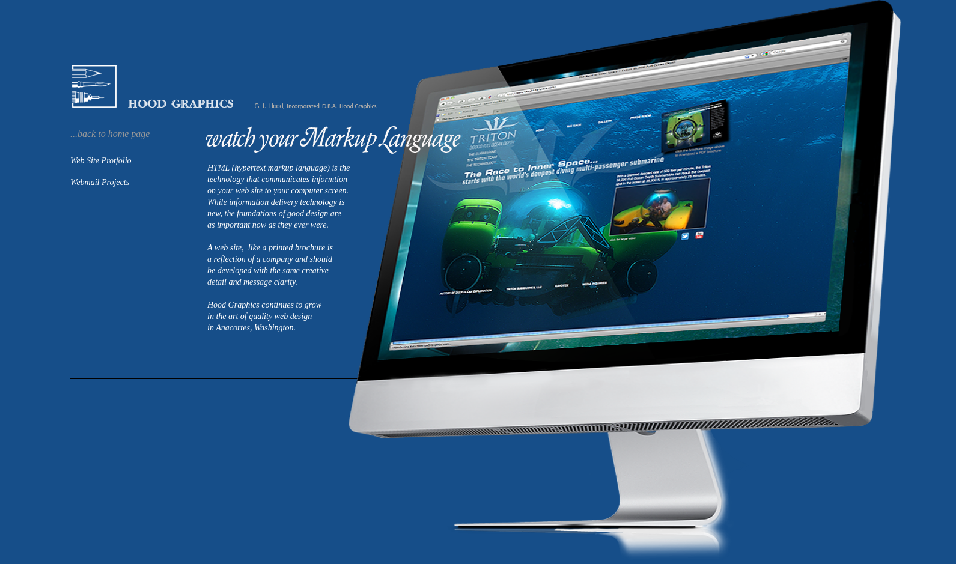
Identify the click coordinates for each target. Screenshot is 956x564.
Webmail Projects (99, 182)
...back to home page (110, 134)
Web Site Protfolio (101, 160)
